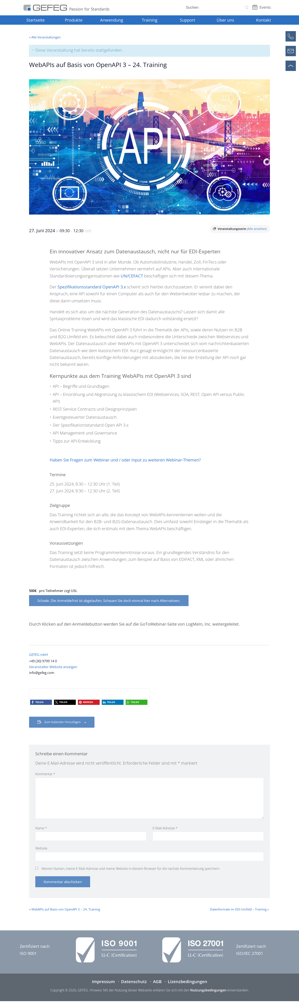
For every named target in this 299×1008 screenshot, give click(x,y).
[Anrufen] (291, 36)
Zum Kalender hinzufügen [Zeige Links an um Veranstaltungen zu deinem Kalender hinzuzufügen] (62, 722)
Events (265, 7)
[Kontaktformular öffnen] (291, 51)
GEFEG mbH (38, 654)
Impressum (103, 981)
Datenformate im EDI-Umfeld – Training (239, 909)
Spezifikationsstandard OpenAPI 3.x (92, 287)
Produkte (73, 20)
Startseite (35, 20)
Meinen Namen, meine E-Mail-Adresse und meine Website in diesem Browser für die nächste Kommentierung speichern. (131, 868)
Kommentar (45, 774)
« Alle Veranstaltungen (45, 37)
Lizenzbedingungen (187, 981)
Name (41, 828)
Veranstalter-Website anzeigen (53, 667)
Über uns (225, 20)
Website (41, 848)
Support (187, 20)
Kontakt (263, 20)
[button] (41, 702)
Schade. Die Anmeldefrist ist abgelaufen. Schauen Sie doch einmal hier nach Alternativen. (108, 600)
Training (149, 20)
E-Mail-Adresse (165, 828)
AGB (157, 981)
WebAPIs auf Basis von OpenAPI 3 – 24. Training (64, 909)
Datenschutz (134, 981)
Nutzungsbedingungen (208, 990)
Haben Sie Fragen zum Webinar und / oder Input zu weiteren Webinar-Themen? (125, 460)
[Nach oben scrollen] (291, 66)
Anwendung (111, 20)
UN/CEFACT (132, 276)
